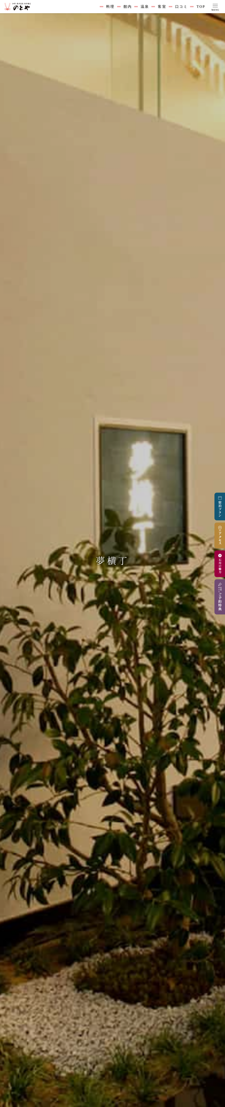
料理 (110, 6)
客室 (162, 6)
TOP (200, 6)
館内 (127, 6)
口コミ (181, 6)
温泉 (145, 6)
